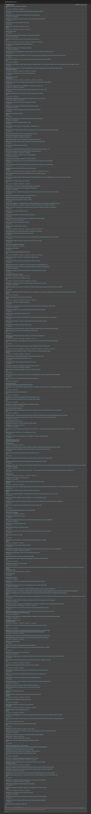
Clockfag (11, 443)
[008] (7, 774)
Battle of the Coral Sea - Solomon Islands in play (20, 324)
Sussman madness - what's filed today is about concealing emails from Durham (27, 18)
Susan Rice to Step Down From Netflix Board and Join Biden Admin (24, 15)
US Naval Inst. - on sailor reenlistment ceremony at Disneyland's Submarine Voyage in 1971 (29, 681)
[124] (7, 328)
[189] (7, 85)
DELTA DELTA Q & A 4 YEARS (16, 274)
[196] (7, 55)
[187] (7, 93)
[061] (7, 573)
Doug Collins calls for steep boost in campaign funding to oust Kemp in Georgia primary (29, 266)
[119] (7, 351)
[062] (7, 567)
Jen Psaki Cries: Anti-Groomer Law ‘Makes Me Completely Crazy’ (24, 257)
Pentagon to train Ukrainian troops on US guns (19, 545)
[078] (7, 505)
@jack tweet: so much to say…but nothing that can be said (22, 432)
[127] (7, 317)
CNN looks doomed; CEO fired (16, 113)
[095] (7, 439)
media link (9, 9)
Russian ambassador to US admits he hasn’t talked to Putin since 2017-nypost (27, 581)
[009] (7, 772)
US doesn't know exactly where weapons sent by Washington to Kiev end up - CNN (28, 89)
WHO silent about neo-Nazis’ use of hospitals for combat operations (24, 751)
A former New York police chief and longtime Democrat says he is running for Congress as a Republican (32, 207)
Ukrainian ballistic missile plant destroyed (18, 527)
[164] (7, 177)
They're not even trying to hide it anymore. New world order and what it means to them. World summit (32, 306)
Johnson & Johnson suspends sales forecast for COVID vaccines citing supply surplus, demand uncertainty (33, 236)
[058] (7, 585)
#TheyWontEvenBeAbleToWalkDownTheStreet (19, 252)
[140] (7, 264)
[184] (7, 106)
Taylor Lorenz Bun (13, 77)
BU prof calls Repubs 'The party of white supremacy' (21, 792)
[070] (7, 534)
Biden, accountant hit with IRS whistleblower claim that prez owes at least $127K (27, 780)
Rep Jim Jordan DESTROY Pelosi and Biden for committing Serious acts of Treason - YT (29, 149)
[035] (7, 673)
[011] (7, 767)
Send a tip (6, 811)
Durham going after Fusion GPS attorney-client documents (22, 168)
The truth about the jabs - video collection (18, 745)
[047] (7, 625)
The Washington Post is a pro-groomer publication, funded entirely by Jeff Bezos (27, 309)
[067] (7, 548)
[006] (7, 783)
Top (6, 805)
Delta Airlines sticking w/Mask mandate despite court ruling (22, 362)
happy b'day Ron (13, 577)
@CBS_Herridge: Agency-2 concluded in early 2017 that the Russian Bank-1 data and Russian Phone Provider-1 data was (36, 656)
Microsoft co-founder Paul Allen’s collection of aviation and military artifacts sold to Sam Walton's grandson (33, 328)
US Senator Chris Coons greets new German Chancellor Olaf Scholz (24, 687)
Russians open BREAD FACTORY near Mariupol (20, 699)
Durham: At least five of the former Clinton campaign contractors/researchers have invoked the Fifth (32, 772)
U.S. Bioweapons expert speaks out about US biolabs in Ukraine (23, 758)
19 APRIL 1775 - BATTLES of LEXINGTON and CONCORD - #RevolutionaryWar (27, 218)
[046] (7, 630)
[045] (7, 635)
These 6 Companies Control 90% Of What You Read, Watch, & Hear (24, 397)
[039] (7, 656)
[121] (7, 340)
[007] (7, 780)
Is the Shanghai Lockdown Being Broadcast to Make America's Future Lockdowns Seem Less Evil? (31, 767)
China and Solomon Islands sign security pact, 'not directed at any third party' (27, 335)
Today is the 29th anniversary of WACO (18, 145)
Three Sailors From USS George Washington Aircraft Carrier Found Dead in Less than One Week (31, 164)
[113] (7, 374)
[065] (7, 556)
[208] (7, 6)
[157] (7, 199)
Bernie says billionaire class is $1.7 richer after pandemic (22, 73)
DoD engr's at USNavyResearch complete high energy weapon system (25, 694)
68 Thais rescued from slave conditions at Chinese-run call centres (24, 490)
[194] (7, 64)
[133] (7, 292)
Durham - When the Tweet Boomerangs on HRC (20, 122)
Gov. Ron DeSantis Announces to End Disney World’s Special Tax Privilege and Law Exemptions (31, 160)
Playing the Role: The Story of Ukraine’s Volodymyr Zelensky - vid (24, 685)
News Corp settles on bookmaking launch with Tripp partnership (23, 106)
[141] (7, 260)
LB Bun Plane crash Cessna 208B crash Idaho (19, 278)
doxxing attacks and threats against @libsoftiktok (20, 297)
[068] (7, 545)
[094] (7, 443)
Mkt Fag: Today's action (14, 620)
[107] (7, 399)
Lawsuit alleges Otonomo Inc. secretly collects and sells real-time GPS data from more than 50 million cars (33, 774)
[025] (7, 714)
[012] (7, 761)
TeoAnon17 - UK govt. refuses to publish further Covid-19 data (23, 330)
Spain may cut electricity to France (17, 516)
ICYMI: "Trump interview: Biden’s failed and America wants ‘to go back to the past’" (28, 625)
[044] (7, 637)
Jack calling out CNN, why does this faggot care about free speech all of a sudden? (28, 461)
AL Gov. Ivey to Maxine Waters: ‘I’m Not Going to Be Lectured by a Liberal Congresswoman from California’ (33, 493)
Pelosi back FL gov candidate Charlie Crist (19, 709)
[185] (7, 102)
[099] (7, 425)
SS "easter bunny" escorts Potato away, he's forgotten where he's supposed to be (27, 673)
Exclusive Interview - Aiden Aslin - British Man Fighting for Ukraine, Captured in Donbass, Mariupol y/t (32, 588)
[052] (7, 603)
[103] (7, 415)
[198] (7, 47)
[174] (7, 141)
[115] (7, 365)
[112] (7, 378)
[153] (7, 214)
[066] (7, 552)
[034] (7, 677)
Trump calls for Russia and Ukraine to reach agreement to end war (24, 452)
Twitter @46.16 (12, 31)
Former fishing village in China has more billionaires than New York (24, 552)
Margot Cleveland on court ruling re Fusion (19, 26)
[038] (7, 659)
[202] (7, 31)
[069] (7, 540)
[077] (7, 510)
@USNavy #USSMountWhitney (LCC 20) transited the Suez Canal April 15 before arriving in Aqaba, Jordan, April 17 (35, 548)
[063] (7, 563)
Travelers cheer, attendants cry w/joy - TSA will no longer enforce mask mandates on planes (30, 351)
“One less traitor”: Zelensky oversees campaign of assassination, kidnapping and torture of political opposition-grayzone (36, 603)
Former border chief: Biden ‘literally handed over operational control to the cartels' (28, 270)
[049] (7, 616)
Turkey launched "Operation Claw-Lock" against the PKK (22, 510)
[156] (7, 203)
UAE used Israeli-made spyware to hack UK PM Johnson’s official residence (26, 734)
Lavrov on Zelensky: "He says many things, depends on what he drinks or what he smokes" (30, 59)
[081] (7, 493)
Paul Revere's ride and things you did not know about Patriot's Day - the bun (26, 356)
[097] (7, 432)
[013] (7, 758)
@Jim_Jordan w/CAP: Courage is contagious (19, 302)
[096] (7, 436)
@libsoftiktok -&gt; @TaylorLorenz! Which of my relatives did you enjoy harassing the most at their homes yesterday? (36, 286)
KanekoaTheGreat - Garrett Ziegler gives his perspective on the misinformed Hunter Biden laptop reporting (33, 340)
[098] (7, 428)
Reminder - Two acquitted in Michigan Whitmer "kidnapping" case (24, 126)
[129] (7, 309)
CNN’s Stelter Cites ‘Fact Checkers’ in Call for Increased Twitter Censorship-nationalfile (29, 637)
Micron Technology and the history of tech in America (21, 233)
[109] (7, 392)
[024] (7, 718)
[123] (7, 330)
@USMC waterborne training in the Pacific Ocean (20, 135)
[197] (7, 51)
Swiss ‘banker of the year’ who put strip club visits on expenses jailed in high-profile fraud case (30, 769)
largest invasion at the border (16, 534)
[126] (7, 321)
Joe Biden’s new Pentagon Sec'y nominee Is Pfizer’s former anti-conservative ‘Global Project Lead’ (31, 51)
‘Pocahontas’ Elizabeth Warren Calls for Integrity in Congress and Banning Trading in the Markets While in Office (34, 447)
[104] (7, 410)
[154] (7, 211)
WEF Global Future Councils (15, 421)
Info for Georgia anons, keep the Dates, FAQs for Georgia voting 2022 (25, 151)
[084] (7, 481)
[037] (7, 665)
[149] (7, 231)
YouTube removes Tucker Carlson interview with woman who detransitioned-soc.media (28, 607)
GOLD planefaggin (13, 512)
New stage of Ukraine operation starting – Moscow (20, 199)
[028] (7, 699)
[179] (7, 126)
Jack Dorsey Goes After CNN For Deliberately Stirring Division (23, 188)
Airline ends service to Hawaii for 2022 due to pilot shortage (22, 423)
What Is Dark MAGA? (14, 248)
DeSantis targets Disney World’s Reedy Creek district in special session (25, 240)
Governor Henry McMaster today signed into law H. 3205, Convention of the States (27, 540)
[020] (7, 734)
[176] (7, 135)
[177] (7, 133)
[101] (7, 421)
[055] (7, 592)
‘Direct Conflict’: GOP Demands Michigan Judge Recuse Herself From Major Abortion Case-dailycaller (32, 600)
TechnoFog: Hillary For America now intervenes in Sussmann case (24, 39)
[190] (7, 82)
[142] (7, 257)
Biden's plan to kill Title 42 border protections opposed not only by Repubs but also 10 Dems (30, 82)
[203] (7, 26)
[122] (7, 335)
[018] (7, 740)
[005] (7, 787)
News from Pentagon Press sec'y (16, 690)
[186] (7, 98)
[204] (7, 22)
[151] (7, 222)
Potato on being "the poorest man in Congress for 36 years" (22, 102)
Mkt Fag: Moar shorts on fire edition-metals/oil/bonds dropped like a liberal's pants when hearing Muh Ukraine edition (35, 68)
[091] (7, 452)
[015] (7, 751)
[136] (7, 278)
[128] (7, 313)
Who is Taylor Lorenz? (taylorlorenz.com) (18, 211)
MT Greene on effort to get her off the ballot (19, 22)
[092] (7, 449)
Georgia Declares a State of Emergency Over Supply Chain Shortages (25, 139)
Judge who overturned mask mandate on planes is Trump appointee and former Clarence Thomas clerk (32, 730)
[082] (7, 490)
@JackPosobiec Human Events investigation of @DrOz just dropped (24, 260)
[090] (7, 458)
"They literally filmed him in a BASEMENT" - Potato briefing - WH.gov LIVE (26, 85)
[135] (7, 283)
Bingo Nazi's (12, 573)
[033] (7, 681)
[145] (7, 244)
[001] (7, 803)
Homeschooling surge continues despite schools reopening (22, 723)
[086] (7, 474)
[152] (7, 218)
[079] (7, 501)
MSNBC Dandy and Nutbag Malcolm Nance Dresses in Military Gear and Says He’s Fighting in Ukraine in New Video (35, 410)
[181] (7, 118)
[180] (7, 122)
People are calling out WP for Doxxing (17, 226)
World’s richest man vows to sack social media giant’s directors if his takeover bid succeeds (30, 531)
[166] (7, 168)
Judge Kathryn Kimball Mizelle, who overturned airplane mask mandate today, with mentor (29, 449)
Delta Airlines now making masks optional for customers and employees (25, 231)
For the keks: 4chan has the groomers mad (19, 477)
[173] (7, 145)
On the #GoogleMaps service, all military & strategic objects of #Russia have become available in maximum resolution (36, 714)
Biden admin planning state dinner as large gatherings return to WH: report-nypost (28, 585)
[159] (7, 195)
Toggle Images (83, 4)
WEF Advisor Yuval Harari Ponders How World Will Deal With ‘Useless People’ (27, 481)
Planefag (11, 474)
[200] (7, 39)
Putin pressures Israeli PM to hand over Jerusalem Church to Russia (24, 399)
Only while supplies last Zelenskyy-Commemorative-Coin (22, 214)
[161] (7, 188)
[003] (7, 796)
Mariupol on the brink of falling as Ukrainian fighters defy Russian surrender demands (28, 558)
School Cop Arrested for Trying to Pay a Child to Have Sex (22, 158)
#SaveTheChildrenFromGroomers (17, 244)
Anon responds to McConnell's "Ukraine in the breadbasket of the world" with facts (28, 787)
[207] (7, 11)
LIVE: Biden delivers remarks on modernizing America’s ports (23, 133)
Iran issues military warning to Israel (17, 523)
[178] (7, 129)
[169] (7, 158)
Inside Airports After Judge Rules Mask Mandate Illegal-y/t (22, 645)
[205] (7, 18)
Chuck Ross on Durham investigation (17, 6)
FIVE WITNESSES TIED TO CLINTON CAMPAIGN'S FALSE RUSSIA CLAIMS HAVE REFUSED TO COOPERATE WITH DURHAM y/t (38, 592)
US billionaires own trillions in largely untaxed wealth (21, 556)
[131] (7, 302)
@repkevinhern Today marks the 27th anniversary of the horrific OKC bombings (27, 173)
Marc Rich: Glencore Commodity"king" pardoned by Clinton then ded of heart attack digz (29, 630)
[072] (7, 527)
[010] (7, 769)
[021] (7, 730)
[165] (7, 173)
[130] (7, 306)
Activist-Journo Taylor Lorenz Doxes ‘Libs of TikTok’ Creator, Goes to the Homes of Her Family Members (32, 417)
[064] (7, 558)
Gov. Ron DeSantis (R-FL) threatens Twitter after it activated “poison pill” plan (26, 141)
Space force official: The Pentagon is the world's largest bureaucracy (24, 369)
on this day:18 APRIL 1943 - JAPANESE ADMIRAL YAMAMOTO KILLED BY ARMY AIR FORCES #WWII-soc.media (34, 616)
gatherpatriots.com (11, 2)
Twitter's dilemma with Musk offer (17, 736)
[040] (7, 652)
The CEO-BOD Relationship (15, 408)
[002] (7, 800)
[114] (7, 369)
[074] (7, 519)
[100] (7, 423)
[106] (7, 404)
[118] (7, 356)
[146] (7, 240)
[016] (7, 749)
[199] (7, 44)
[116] (7, 362)
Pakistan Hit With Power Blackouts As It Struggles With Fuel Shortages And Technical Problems (31, 519)
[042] (7, 645)
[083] (7, 486)
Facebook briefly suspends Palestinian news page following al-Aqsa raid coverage (27, 796)
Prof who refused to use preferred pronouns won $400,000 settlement (25, 677)
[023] (7, 723)
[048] (7, 620)
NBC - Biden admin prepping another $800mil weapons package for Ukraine (26, 11)
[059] (7, 581)
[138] (7, 270)
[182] (7, 113)
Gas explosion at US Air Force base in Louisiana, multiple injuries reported (26, 93)
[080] (7, 497)
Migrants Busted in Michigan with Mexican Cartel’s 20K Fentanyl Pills (25, 109)
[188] (7, 89)
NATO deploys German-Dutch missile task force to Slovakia (22, 753)
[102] (7, 417)
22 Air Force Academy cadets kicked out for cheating (21, 749)
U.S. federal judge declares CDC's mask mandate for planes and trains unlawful (27, 761)
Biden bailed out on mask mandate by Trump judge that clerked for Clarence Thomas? (28, 436)
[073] (7, 523)
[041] (7, 647)
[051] (7, 607)
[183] (7, 109)
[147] (7, 236)
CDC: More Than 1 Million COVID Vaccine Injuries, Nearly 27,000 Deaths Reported (27, 800)
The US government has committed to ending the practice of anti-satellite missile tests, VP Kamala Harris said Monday (36, 501)
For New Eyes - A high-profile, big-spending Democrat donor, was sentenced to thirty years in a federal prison (34, 191)
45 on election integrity (14, 641)
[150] (7, 226)
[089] (7, 461)
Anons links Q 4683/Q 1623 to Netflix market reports (21, 44)
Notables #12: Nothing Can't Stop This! (18, 803)
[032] (7, 685)
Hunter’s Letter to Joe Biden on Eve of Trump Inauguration (22, 154)
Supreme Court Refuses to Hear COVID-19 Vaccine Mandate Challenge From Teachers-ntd (29, 635)
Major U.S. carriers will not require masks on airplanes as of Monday (24, 186)
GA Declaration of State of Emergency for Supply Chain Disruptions (24, 35)
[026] (7, 709)
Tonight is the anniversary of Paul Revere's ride (20, 358)
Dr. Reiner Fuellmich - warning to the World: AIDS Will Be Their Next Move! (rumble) (28, 321)
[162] (7, 186)
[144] (7, 248)
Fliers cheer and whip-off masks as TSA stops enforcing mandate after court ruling (28, 283)
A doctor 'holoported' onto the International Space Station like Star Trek (25, 505)
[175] (7, 139)
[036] (7, 670)
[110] (7, 386)
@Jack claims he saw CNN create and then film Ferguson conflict (24, 365)
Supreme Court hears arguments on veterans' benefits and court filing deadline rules (28, 264)
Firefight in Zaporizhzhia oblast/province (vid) (19, 313)
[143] (7, 252)
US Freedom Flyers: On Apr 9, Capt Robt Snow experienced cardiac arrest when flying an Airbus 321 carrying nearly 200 (36, 718)
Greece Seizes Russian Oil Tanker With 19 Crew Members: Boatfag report (25, 118)
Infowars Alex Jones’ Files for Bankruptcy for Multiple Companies (24, 740)
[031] (7, 687)
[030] (7, 690)
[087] (7, 470)
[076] (7, 512)
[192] (7, 73)
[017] (7, 745)
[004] (7, 792)
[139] (7, 266)
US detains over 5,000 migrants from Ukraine (19, 222)
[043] (7, 641)
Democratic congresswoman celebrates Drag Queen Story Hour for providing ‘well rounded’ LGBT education (33, 129)
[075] (7, 516)
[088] (7, 465)
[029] (7, 694)
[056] (7, 590)
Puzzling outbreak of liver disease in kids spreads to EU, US (22, 195)
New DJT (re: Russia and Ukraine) (17, 425)
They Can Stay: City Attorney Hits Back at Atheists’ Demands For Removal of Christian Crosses (30, 458)
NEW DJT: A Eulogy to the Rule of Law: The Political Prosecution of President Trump (28, 670)
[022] (7, 728)
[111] (7, 383)
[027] (7, 704)
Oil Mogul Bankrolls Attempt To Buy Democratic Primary (22, 783)
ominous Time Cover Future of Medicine (18, 563)
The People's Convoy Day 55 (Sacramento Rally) (20, 197)
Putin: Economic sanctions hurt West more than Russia (21, 728)
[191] (7, 77)
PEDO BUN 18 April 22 (14, 439)
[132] (7, 297)
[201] (7, 35)
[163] (7, 180)
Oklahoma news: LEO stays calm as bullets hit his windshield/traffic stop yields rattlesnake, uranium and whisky (34, 374)
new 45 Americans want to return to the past (19, 652)
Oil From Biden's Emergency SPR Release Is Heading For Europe (24, 404)
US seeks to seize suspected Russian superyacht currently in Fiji (24, 378)
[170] (7, 154)
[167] (7, 164)
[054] (7, 596)
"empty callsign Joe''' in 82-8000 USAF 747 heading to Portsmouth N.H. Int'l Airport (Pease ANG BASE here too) (34, 203)
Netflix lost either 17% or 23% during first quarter (20, 47)
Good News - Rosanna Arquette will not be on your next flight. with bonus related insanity (29, 345)
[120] (7, 345)
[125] (7, 324)
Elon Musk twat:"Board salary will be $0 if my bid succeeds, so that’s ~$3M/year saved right (30, 659)
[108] (7, 397)
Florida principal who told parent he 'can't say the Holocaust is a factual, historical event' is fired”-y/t (32, 611)
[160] (7, 191)
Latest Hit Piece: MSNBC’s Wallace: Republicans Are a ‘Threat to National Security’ (28, 497)
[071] (7, 531)
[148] (7, 233)
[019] (7, 736)
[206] (7, 15)
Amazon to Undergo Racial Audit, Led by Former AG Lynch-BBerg (24, 665)
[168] (7, 160)
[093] (7, 447)
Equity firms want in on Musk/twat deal (18, 392)
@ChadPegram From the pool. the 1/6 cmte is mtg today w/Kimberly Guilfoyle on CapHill (29, 647)
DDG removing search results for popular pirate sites (21, 704)
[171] (7, 151)
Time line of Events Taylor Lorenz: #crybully (19, 180)
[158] (7, 197)
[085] (7, 477)
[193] (7, 68)
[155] (7, 207)
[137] (7, 274)
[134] (7, 286)
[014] (7, 753)
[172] (7, 149)
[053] (7, 600)
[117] (7, 358)
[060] (7, 577)
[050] (7, 611)
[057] (7, 588)
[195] (7, 59)
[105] (7, 408)
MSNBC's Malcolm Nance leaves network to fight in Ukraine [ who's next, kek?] (27, 98)
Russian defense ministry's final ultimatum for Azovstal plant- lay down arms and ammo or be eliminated (33, 317)
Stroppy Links (12, 383)
